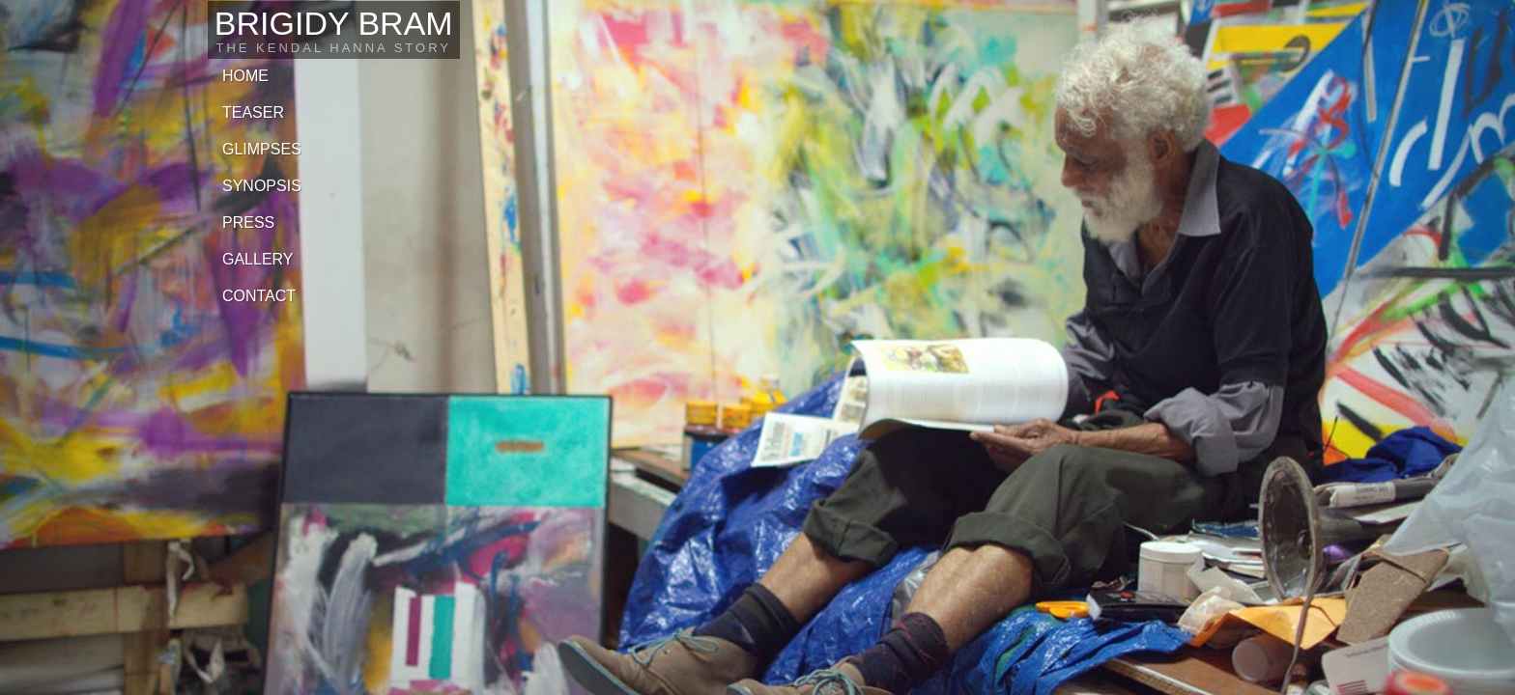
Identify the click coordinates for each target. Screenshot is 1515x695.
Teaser (253, 112)
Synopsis (261, 186)
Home (245, 76)
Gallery (258, 259)
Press (248, 222)
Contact (259, 296)
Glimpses (261, 149)
